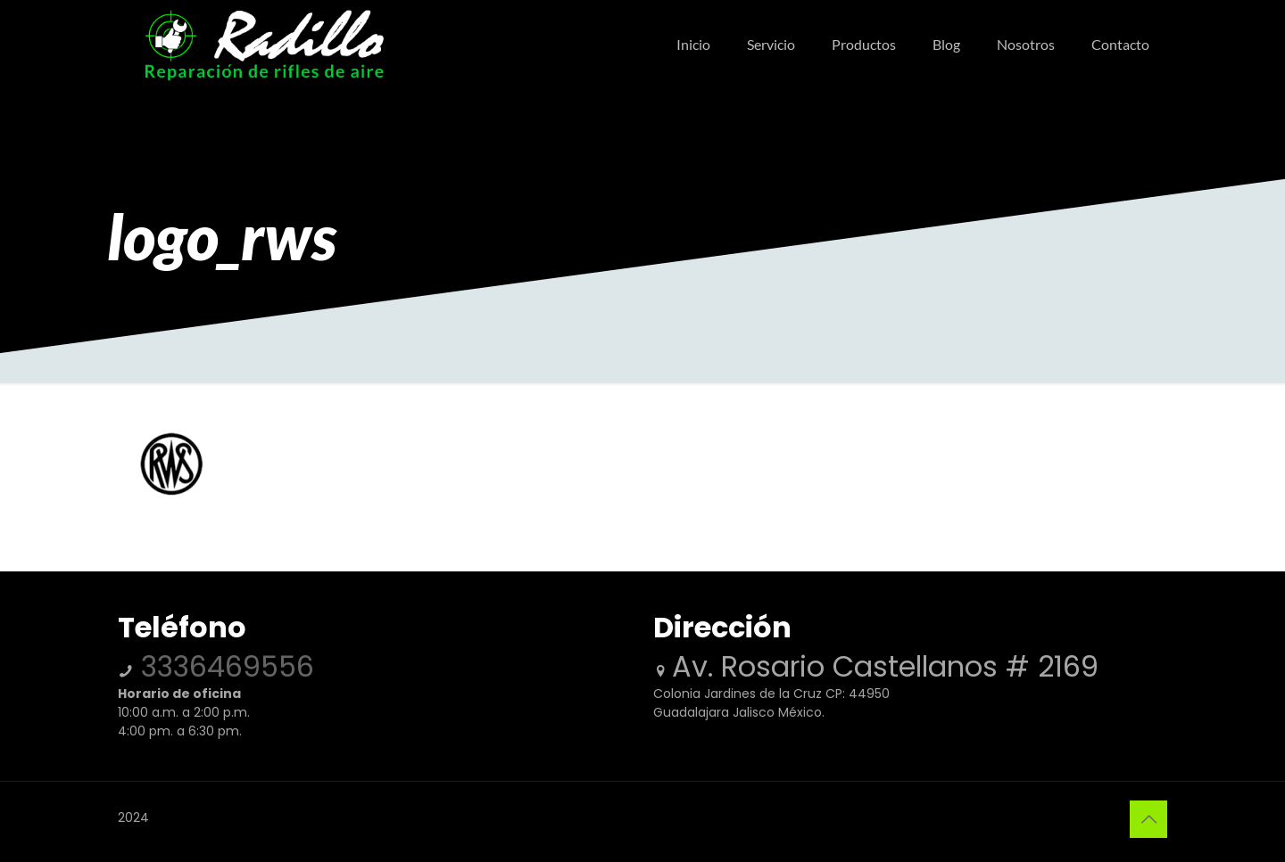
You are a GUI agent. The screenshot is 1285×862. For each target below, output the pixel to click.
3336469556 (223, 666)
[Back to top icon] (1148, 819)
